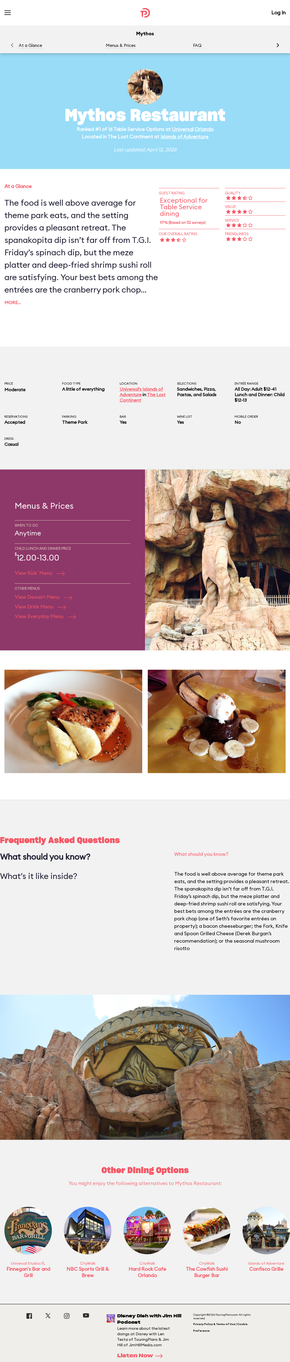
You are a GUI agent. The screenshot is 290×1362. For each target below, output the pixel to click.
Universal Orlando (193, 129)
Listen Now (141, 1355)
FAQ (197, 45)
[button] (278, 45)
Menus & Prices (121, 45)
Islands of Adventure (184, 136)
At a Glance (30, 45)
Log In (278, 12)
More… (12, 302)
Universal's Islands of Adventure (141, 391)
